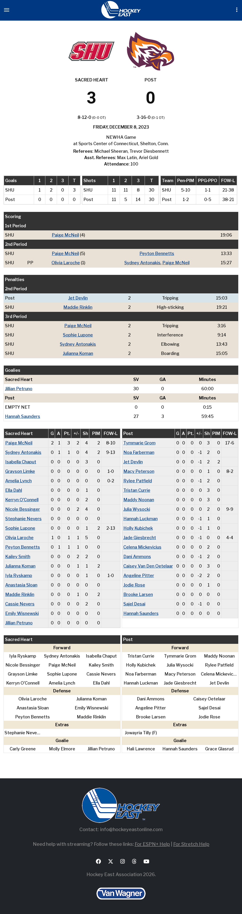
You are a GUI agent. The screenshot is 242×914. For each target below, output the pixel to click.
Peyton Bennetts (156, 253)
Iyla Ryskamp (18, 575)
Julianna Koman (78, 353)
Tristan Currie (136, 490)
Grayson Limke (20, 471)
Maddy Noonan (138, 499)
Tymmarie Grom (139, 442)
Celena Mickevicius (142, 547)
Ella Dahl (13, 490)
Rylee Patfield (137, 480)
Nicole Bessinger (22, 509)
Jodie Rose (134, 584)
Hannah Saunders (22, 416)
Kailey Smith (17, 556)
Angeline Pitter (138, 575)
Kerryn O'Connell (22, 499)
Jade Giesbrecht (139, 537)
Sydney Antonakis (142, 262)
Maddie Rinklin (77, 307)
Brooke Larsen (138, 594)
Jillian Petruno (18, 388)
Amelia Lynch (18, 480)
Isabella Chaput (20, 461)
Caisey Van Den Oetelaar (148, 566)
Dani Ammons (137, 556)
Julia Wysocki (136, 509)
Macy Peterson (138, 471)
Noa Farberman (138, 452)
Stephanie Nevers (23, 518)
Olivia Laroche (66, 262)
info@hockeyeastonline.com (131, 829)
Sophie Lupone (78, 334)
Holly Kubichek (138, 528)
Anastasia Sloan (21, 584)
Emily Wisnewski (22, 613)
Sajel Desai (134, 603)
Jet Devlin (78, 298)
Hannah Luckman (140, 518)
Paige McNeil (65, 235)
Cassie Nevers (20, 603)
